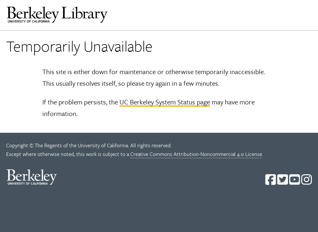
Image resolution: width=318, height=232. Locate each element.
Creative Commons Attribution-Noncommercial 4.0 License (196, 154)
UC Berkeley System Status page (165, 102)
